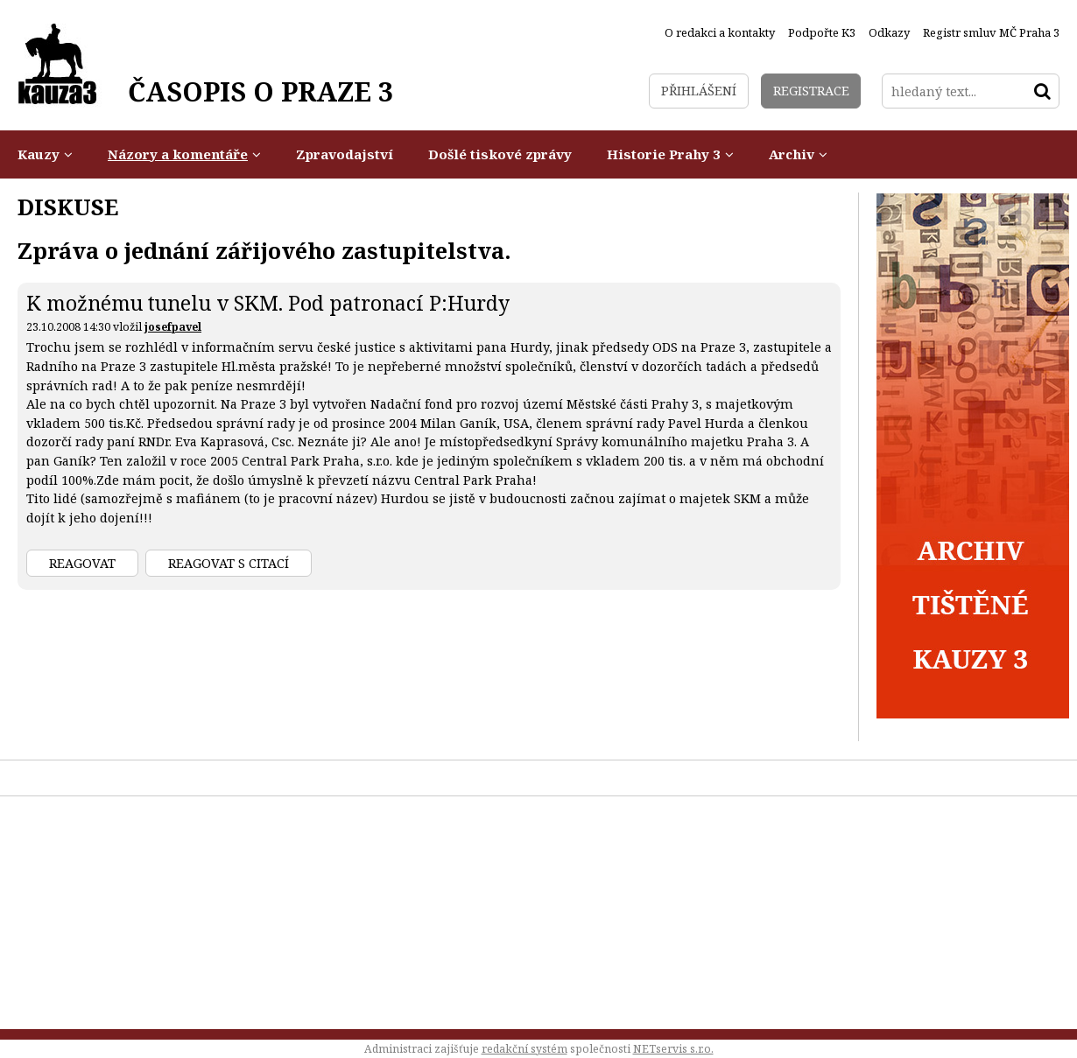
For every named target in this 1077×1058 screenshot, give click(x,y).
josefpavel (172, 326)
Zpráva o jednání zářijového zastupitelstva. (264, 250)
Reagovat (82, 563)
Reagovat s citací (228, 563)
